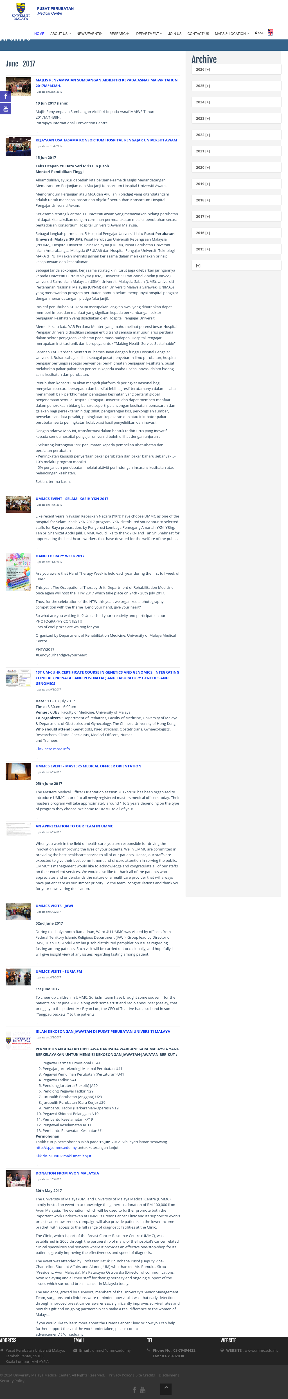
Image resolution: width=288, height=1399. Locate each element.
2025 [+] (203, 85)
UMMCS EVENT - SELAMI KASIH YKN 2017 (72, 498)
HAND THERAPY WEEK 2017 (60, 555)
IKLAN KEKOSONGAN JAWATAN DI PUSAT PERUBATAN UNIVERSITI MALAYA (103, 1031)
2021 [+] (203, 151)
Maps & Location (232, 34)
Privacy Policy (120, 1375)
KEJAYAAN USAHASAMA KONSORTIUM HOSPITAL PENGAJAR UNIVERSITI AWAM (106, 140)
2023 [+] (203, 118)
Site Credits (145, 1375)
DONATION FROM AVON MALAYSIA (67, 1173)
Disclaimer (168, 1375)
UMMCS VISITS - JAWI (54, 905)
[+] (198, 265)
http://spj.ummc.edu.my (56, 1147)
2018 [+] (203, 200)
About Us (60, 34)
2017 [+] (203, 216)
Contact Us (198, 34)
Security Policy (12, 1380)
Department (149, 34)
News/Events (90, 34)
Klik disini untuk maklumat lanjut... (65, 1155)
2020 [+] (203, 167)
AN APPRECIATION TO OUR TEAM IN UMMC (74, 826)
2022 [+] (203, 134)
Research (119, 34)
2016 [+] (203, 232)
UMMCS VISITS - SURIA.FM (59, 971)
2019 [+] (203, 183)
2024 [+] (203, 102)
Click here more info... (54, 748)
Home (39, 34)
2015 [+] (203, 249)
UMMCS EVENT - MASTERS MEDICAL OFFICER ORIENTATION (88, 766)
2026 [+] (203, 69)
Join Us (174, 34)
